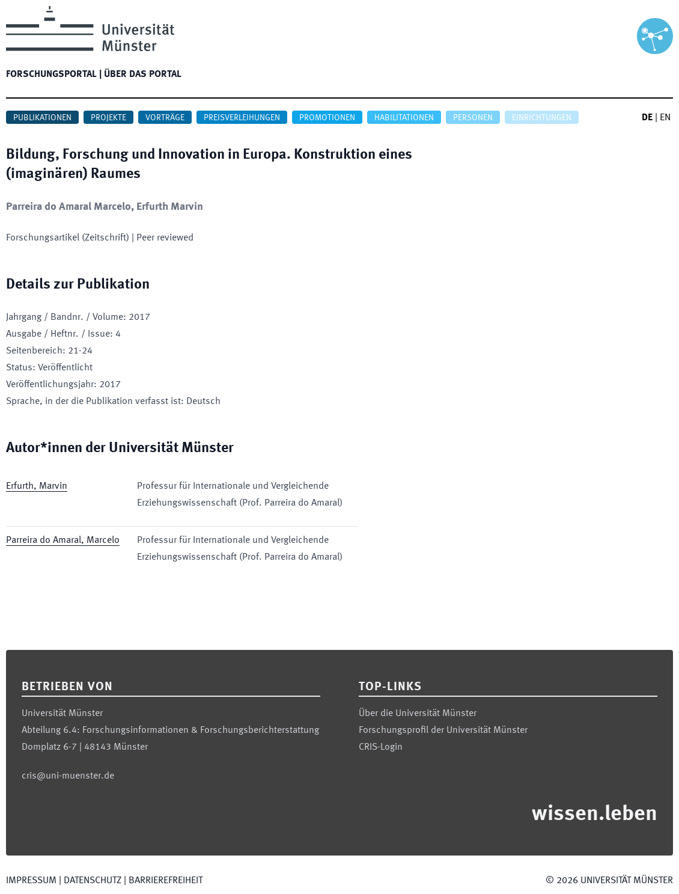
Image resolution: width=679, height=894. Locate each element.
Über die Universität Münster (418, 713)
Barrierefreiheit (165, 881)
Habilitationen (404, 118)
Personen (473, 118)
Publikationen (42, 118)
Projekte (108, 118)
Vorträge (164, 118)
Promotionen (327, 118)
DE (647, 118)
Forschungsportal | (54, 74)
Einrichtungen (541, 118)
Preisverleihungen (242, 118)
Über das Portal (142, 74)
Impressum (31, 881)
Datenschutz (92, 881)
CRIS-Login (381, 747)
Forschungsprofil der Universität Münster (443, 730)
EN (665, 118)
